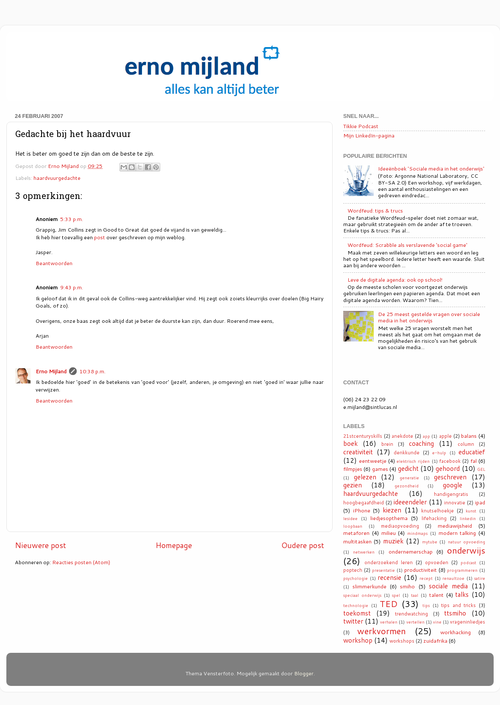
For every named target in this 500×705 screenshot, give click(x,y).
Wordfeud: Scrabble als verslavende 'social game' (407, 245)
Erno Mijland (51, 371)
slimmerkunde (369, 586)
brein (387, 444)
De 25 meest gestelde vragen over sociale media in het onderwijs (429, 317)
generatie (409, 478)
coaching (421, 443)
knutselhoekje (437, 510)
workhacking (455, 632)
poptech (352, 570)
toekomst (357, 613)
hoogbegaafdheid (363, 502)
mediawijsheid (455, 525)
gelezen (365, 476)
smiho (407, 586)
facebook (450, 461)
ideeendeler (410, 501)
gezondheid (406, 486)
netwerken (364, 552)
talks (462, 594)
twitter (353, 621)
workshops (401, 641)
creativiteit (358, 451)
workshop (357, 640)
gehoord (448, 468)
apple (445, 436)
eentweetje (372, 460)
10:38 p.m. (92, 371)
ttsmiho (455, 613)
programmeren (462, 570)
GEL (481, 469)
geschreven (450, 476)
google (452, 485)
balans (469, 435)
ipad (480, 502)
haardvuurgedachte (57, 178)
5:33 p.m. (71, 219)
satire (479, 578)
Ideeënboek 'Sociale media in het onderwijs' (431, 168)
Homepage (174, 545)
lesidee (350, 518)
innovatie (454, 502)
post (99, 237)
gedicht (408, 468)
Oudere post (302, 545)
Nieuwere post (40, 545)
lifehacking (434, 518)
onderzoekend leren (388, 562)
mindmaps (417, 533)
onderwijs (466, 550)
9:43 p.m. (71, 287)
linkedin (468, 518)
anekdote (402, 436)
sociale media (448, 585)
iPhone (361, 510)
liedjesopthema (389, 518)
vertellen (415, 622)
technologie (355, 605)
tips (426, 605)
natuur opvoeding (466, 542)
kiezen (392, 510)
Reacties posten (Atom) (81, 562)
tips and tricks (458, 605)
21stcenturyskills (362, 436)
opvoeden (436, 562)
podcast (468, 562)
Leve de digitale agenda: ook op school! (394, 279)
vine (437, 622)
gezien (352, 485)
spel (396, 595)
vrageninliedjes (467, 621)
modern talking (457, 533)
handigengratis (451, 494)
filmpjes (352, 469)
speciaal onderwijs (362, 595)
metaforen (356, 533)
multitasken (357, 541)
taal (414, 595)
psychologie (355, 578)
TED (388, 604)
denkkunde (406, 452)
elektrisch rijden (413, 461)
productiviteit (420, 570)
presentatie (383, 570)
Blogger (304, 673)
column (466, 444)
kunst (471, 511)
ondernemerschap (411, 551)
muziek (393, 541)
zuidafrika (435, 640)
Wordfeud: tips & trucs (375, 210)
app (426, 436)
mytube (429, 542)
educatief (471, 451)
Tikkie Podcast (360, 126)
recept (426, 578)
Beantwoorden (54, 263)
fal (473, 460)
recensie (389, 577)
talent (436, 595)
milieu (388, 533)
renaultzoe (453, 578)
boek (350, 443)
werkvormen (381, 631)
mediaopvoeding (400, 526)
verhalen (388, 622)
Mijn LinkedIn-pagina (368, 135)
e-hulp (439, 453)
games (380, 469)
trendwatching (411, 613)
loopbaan (352, 526)
